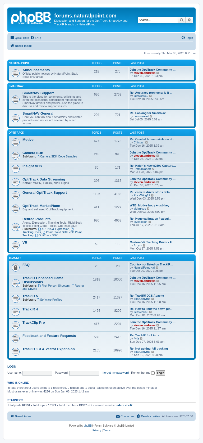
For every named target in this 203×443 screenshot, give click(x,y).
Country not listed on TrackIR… (151, 264)
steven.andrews (145, 72)
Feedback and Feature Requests (49, 336)
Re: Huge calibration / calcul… (151, 218)
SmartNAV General (37, 113)
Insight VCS (32, 166)
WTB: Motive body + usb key (149, 205)
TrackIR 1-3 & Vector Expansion (48, 349)
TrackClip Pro (33, 322)
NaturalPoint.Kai (144, 267)
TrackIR (15, 257)
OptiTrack (16, 132)
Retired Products (36, 219)
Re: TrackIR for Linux (144, 335)
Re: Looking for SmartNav (148, 113)
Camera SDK (33, 153)
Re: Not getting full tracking (149, 348)
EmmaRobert (142, 168)
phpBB (88, 425)
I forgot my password (115, 372)
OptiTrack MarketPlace (41, 206)
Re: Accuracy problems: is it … (151, 92)
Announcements (36, 70)
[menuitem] (35, 38)
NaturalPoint (19, 63)
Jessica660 (141, 95)
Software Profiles (49, 299)
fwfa (136, 338)
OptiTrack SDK (46, 235)
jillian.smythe (142, 298)
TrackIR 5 (30, 296)
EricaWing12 (142, 195)
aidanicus (140, 208)
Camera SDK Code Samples (57, 156)
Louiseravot (141, 116)
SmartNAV (16, 86)
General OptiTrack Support (44, 193)
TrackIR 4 (30, 309)
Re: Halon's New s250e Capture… (153, 165)
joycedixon (140, 221)
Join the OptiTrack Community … (153, 69)
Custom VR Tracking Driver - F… (152, 242)
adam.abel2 (124, 405)
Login (11, 366)
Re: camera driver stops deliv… (151, 192)
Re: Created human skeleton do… (153, 139)
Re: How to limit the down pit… (151, 308)
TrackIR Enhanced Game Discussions (42, 280)
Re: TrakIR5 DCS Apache (147, 295)
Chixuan (139, 142)
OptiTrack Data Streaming (43, 179)
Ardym (138, 245)
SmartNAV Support (38, 93)
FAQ (26, 265)
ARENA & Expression (53, 228)
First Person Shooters (54, 285)
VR (24, 243)
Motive (28, 140)
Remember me (143, 372)
